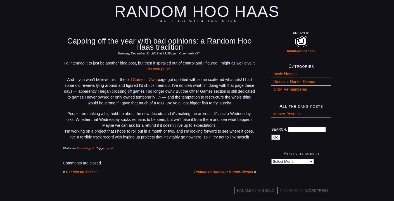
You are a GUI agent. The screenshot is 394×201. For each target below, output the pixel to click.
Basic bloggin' (85, 148)
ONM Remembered (290, 89)
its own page (159, 69)
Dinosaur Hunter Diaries (294, 81)
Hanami (244, 190)
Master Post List (287, 114)
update (110, 148)
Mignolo (266, 190)
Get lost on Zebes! (81, 172)
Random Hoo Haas (197, 11)
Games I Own (145, 79)
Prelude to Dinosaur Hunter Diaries (223, 172)
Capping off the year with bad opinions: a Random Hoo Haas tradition (159, 44)
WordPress (317, 190)
